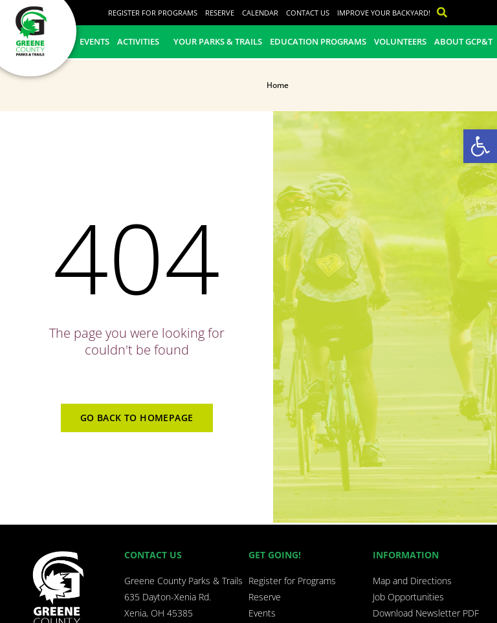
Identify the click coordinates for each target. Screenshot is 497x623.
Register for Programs (152, 12)
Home (278, 85)
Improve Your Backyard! (383, 12)
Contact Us (307, 12)
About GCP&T (463, 41)
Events (94, 41)
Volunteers (400, 41)
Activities (141, 41)
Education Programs (318, 41)
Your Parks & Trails (217, 41)
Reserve (219, 12)
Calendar (260, 12)
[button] (480, 146)
